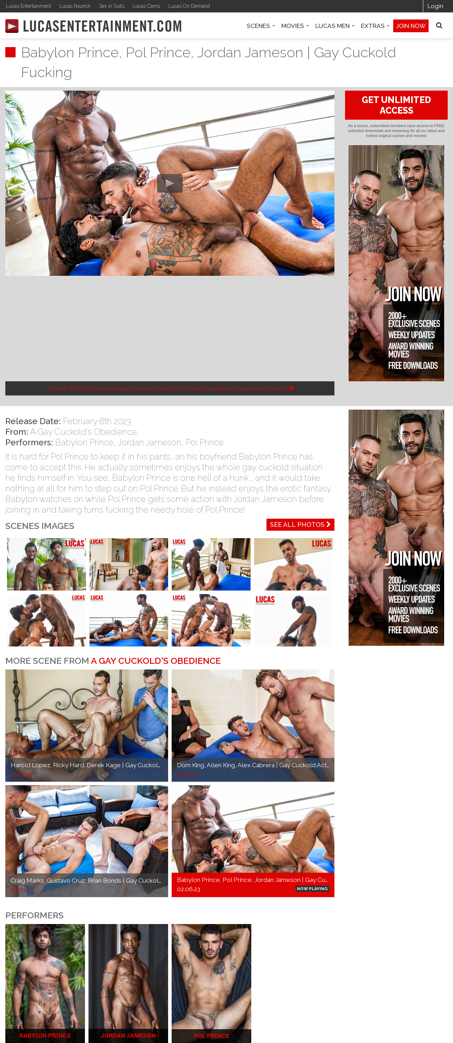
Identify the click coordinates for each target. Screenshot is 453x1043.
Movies (295, 25)
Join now (411, 25)
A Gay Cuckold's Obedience (83, 432)
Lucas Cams (146, 6)
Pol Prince (205, 442)
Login (435, 6)
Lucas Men (335, 25)
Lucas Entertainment (28, 6)
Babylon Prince (84, 442)
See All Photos (300, 524)
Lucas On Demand (189, 6)
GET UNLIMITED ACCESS (396, 105)
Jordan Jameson (149, 442)
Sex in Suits (111, 6)
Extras (375, 25)
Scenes (261, 25)
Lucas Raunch (75, 6)
